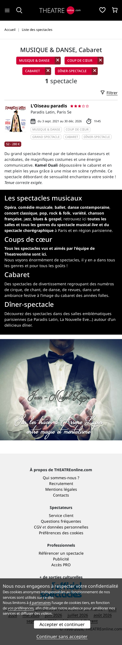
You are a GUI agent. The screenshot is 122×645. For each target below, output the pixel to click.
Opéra (10, 207)
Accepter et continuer (62, 624)
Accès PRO (61, 564)
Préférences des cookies (61, 532)
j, (42, 218)
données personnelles (67, 527)
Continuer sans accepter (61, 636)
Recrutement (61, 483)
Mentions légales (61, 489)
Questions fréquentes (61, 521)
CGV (37, 527)
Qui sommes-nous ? (61, 477)
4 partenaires (40, 602)
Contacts (61, 495)
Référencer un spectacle (61, 553)
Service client (61, 515)
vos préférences (21, 608)
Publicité (61, 559)
